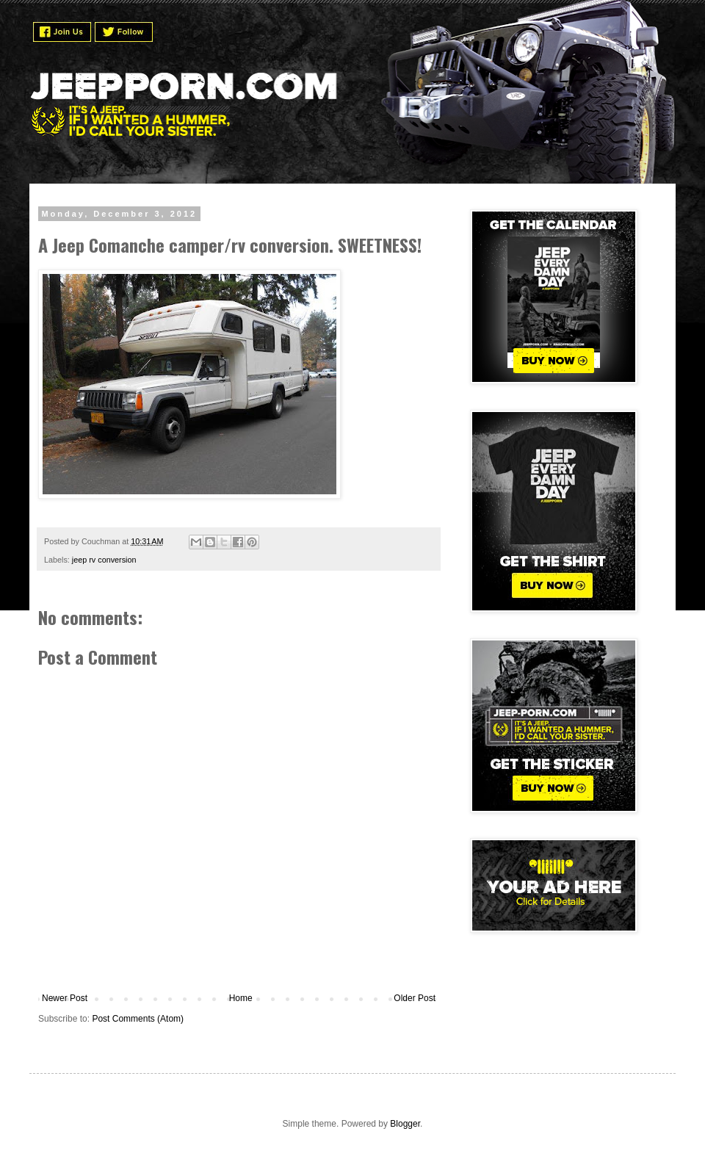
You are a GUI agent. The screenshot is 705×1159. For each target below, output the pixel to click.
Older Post (414, 998)
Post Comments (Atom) (138, 1019)
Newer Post (64, 998)
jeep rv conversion (104, 559)
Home (241, 998)
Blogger (405, 1124)
